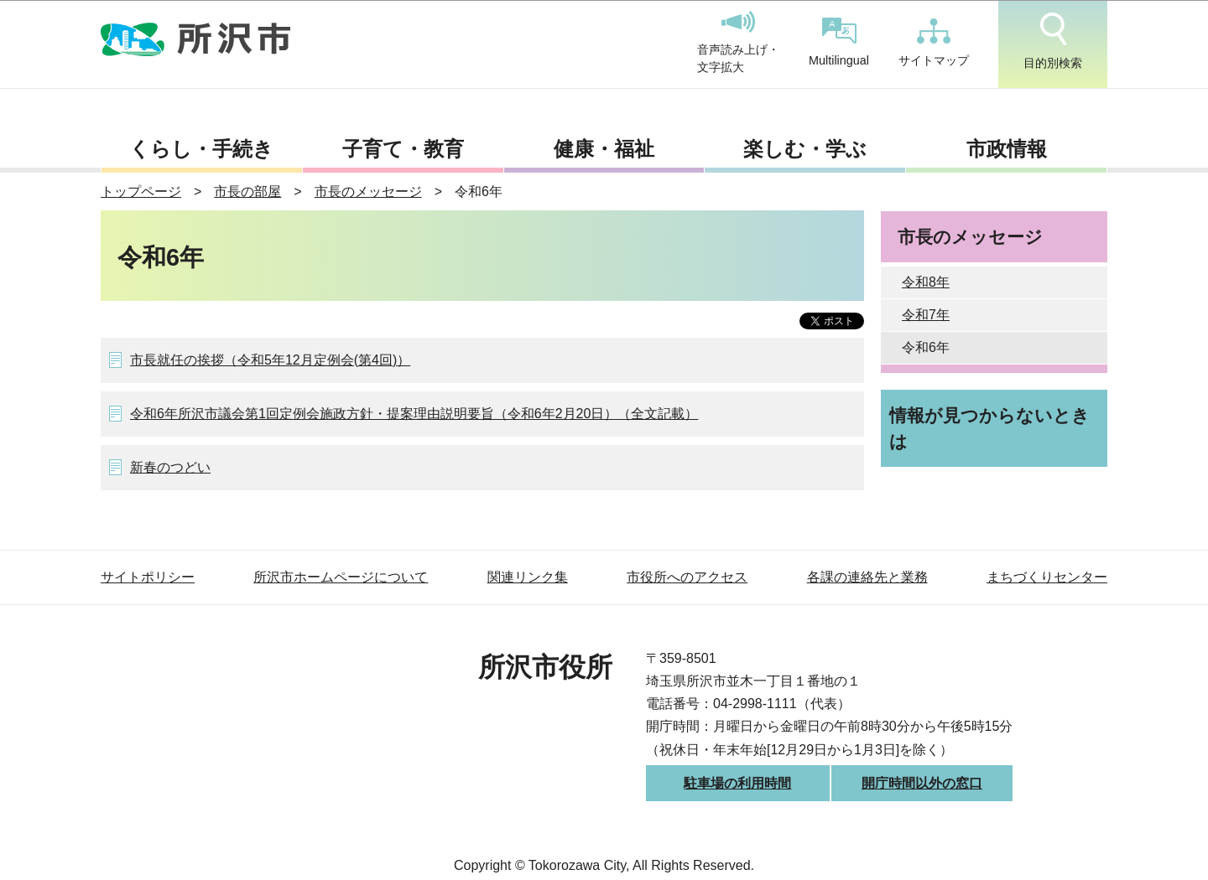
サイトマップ (933, 42)
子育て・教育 (403, 148)
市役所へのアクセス (687, 577)
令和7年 (926, 315)
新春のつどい (170, 467)
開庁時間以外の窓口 (922, 783)
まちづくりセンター (1047, 577)
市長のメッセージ (368, 191)
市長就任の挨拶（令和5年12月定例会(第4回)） (270, 360)
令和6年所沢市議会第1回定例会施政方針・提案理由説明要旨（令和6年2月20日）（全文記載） (414, 413)
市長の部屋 (247, 191)
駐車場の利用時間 (737, 783)
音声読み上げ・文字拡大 (738, 43)
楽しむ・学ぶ (805, 148)
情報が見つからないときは (989, 428)
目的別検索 (1052, 41)
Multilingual (839, 42)
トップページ (141, 191)
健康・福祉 (604, 148)
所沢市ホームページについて (340, 577)
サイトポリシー (148, 577)
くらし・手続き (201, 148)
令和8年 (926, 282)
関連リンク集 (527, 577)
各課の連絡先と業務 (867, 577)
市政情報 (1006, 148)
